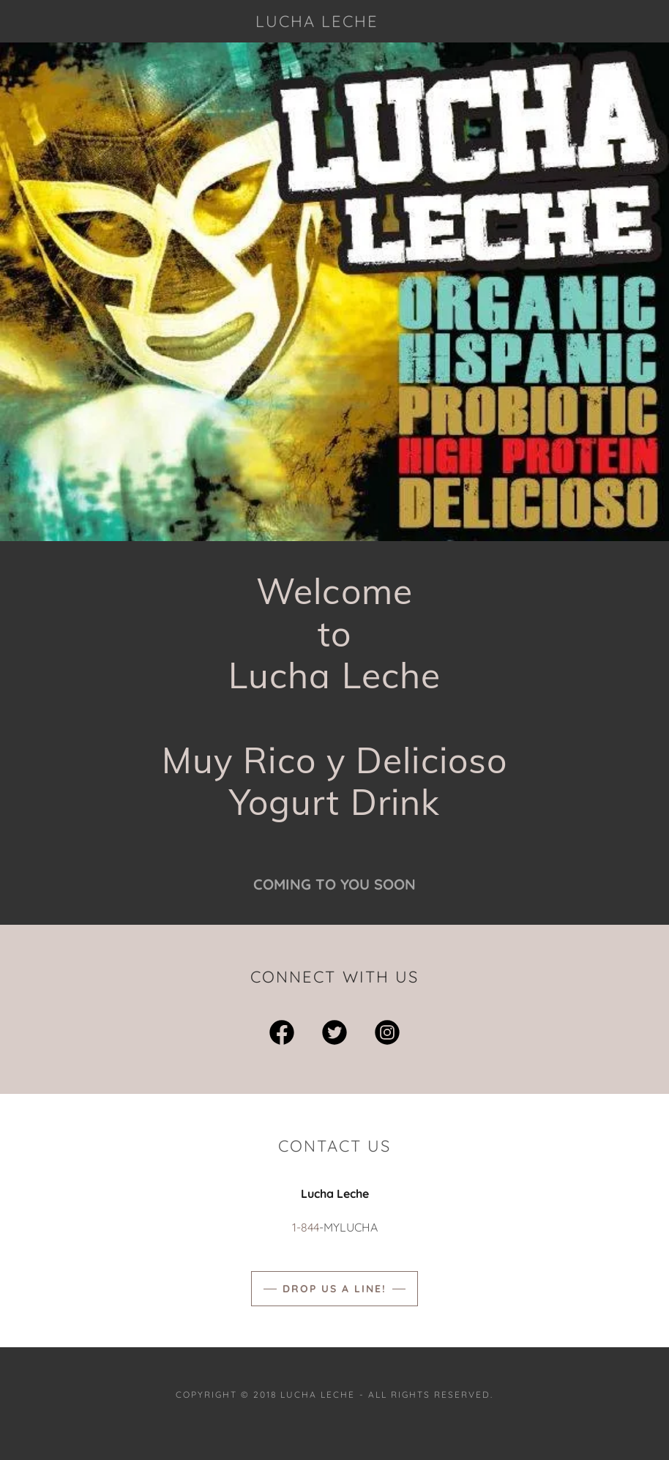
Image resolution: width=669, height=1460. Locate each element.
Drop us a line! (334, 1288)
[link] (317, 22)
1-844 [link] (305, 1227)
